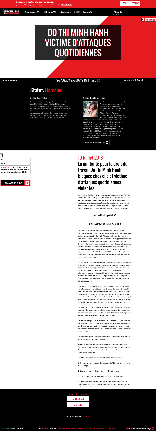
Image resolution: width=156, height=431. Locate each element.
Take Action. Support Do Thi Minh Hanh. (76, 80)
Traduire (152, 19)
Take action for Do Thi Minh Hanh (133, 80)
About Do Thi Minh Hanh (10, 80)
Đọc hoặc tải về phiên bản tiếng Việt (105, 223)
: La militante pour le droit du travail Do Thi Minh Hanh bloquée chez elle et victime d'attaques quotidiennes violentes (15, 169)
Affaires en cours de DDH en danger (138, 428)
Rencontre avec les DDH (32, 12)
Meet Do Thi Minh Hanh (94, 143)
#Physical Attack (112, 428)
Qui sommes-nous (65, 12)
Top (2, 159)
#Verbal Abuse (61, 428)
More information (66, 4)
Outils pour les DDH (50, 12)
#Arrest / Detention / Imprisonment (95, 428)
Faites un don (118, 12)
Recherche (87, 11)
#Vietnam (45, 428)
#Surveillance (78, 428)
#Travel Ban (70, 428)
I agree (125, 3)
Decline (135, 3)
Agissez (118, 14)
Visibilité (77, 12)
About (3, 163)
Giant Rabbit (85, 416)
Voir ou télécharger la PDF (105, 215)
